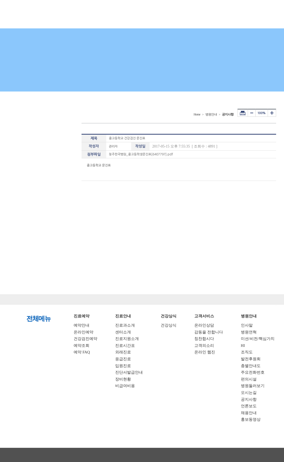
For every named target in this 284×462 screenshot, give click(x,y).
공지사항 (249, 399)
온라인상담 (204, 325)
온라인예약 (83, 332)
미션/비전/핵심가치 (258, 339)
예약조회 (81, 345)
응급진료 (123, 359)
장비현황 (123, 379)
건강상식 (168, 325)
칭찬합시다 (204, 339)
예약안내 (81, 325)
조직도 (247, 352)
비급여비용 (125, 386)
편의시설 (249, 379)
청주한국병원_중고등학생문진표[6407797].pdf (141, 154)
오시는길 (249, 392)
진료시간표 (125, 345)
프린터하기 (242, 113)
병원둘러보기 (253, 386)
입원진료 (123, 366)
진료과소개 (125, 325)
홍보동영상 (251, 419)
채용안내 (249, 413)
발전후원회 (251, 359)
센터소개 (123, 332)
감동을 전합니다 (208, 332)
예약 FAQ (82, 352)
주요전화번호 (253, 372)
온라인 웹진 (204, 352)
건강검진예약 (85, 339)
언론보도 (249, 406)
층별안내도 (251, 366)
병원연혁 (249, 332)
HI (243, 345)
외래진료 (123, 352)
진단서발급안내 (129, 372)
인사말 (247, 325)
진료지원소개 (127, 339)
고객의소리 (204, 345)
